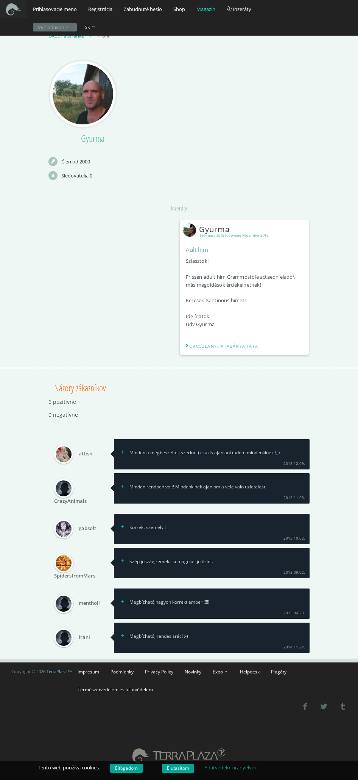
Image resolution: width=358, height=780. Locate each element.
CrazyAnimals (70, 501)
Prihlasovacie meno (55, 9)
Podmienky (122, 672)
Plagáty (278, 672)
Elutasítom (178, 768)
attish (85, 453)
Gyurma (208, 229)
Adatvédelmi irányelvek (230, 767)
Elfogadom (126, 768)
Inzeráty (239, 9)
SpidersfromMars (74, 575)
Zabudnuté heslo (143, 9)
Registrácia (100, 9)
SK (90, 27)
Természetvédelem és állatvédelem (115, 689)
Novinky (193, 672)
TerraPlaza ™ (59, 671)
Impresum (88, 672)
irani (84, 637)
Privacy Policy (159, 672)
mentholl (89, 603)
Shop (179, 9)
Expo (221, 672)
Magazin (205, 9)
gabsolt (87, 528)
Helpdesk (250, 672)
